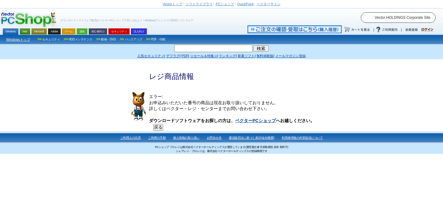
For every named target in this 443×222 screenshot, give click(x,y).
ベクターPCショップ (255, 120)
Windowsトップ (18, 39)
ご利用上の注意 (130, 137)
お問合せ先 (214, 137)
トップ (172, 4)
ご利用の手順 (157, 137)
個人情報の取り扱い (186, 137)
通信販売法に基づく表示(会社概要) (251, 137)
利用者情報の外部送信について (302, 137)
